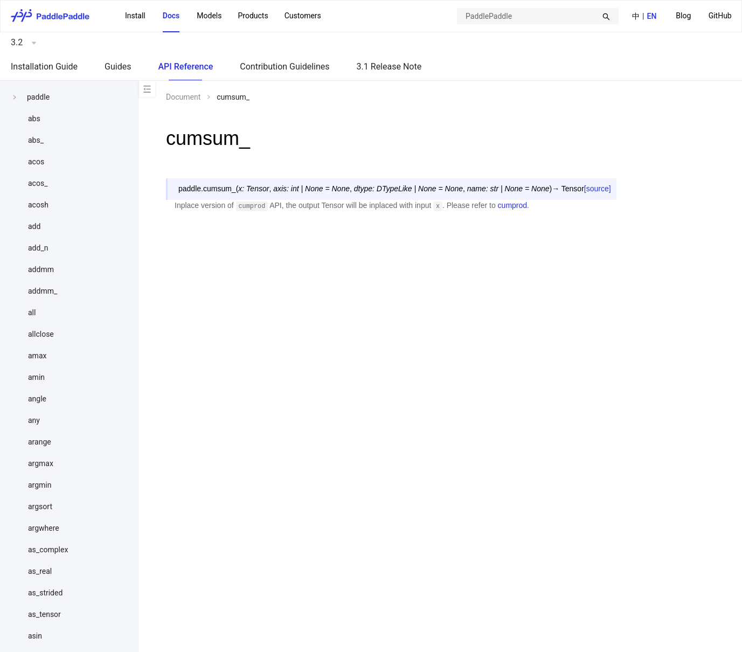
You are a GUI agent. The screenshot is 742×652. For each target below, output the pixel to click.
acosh (38, 204)
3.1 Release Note (389, 66)
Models (209, 15)
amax (37, 355)
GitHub (720, 15)
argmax (40, 463)
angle (37, 398)
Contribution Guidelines (284, 66)
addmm (41, 269)
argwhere (43, 528)
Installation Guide (44, 66)
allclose (41, 334)
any (34, 420)
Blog (683, 15)
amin (36, 377)
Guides (118, 66)
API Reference (185, 66)
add (34, 226)
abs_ (36, 140)
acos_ (37, 183)
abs (34, 118)
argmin (40, 485)
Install (135, 15)
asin (35, 636)
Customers (303, 15)
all (32, 312)
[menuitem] (683, 16)
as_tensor (44, 614)
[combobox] (538, 16)
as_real (40, 571)
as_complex (48, 549)
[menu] (703, 16)
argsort (40, 506)
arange (39, 442)
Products (253, 15)
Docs (171, 15)
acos (36, 161)
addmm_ (42, 291)
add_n (38, 248)
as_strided (45, 592)
